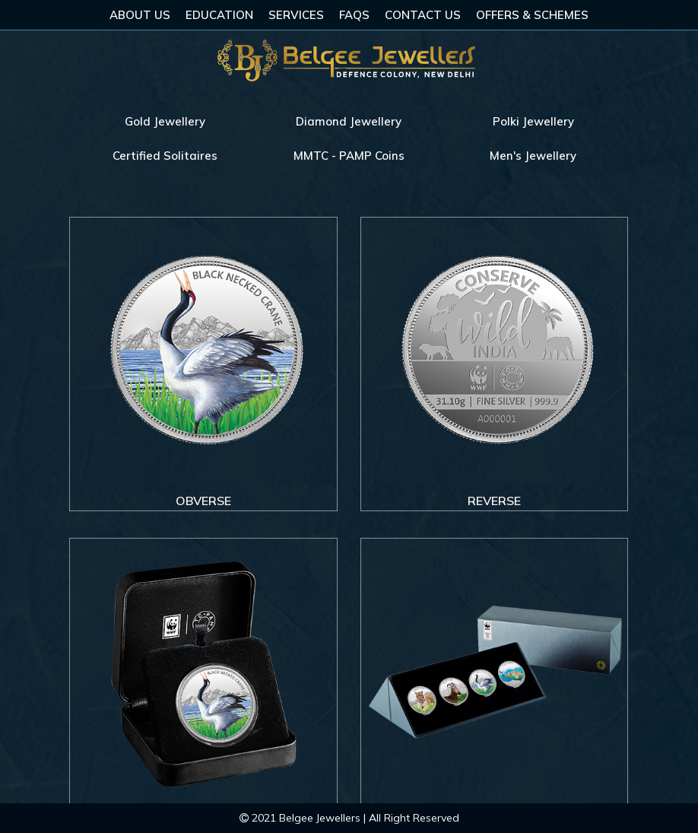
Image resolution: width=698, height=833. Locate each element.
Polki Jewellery (533, 121)
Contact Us (423, 15)
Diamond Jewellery (348, 121)
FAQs (354, 15)
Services (296, 15)
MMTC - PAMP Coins (349, 155)
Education (219, 15)
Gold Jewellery (165, 121)
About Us (139, 15)
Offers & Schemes (532, 15)
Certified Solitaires (165, 155)
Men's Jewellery (533, 155)
